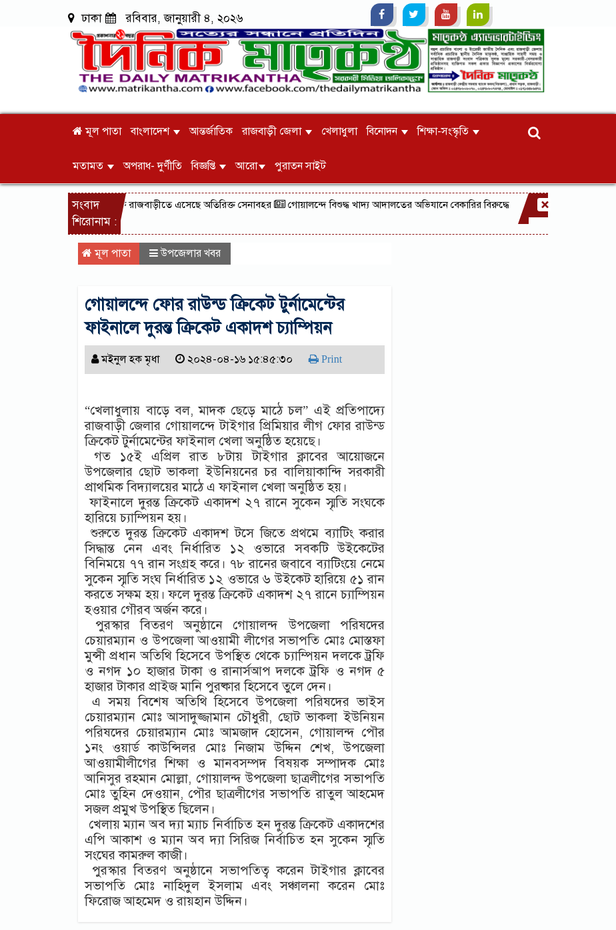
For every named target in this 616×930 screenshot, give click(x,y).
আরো (250, 166)
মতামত (93, 166)
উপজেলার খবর (191, 253)
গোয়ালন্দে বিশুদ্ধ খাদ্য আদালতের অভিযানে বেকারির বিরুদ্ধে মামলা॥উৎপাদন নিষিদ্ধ (439, 205)
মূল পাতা (97, 131)
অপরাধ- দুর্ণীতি (152, 166)
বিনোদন (387, 131)
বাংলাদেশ (155, 131)
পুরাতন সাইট (300, 166)
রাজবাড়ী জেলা (277, 131)
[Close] (544, 204)
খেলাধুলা (339, 131)
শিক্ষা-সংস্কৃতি (448, 131)
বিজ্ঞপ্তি (208, 166)
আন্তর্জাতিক (211, 131)
